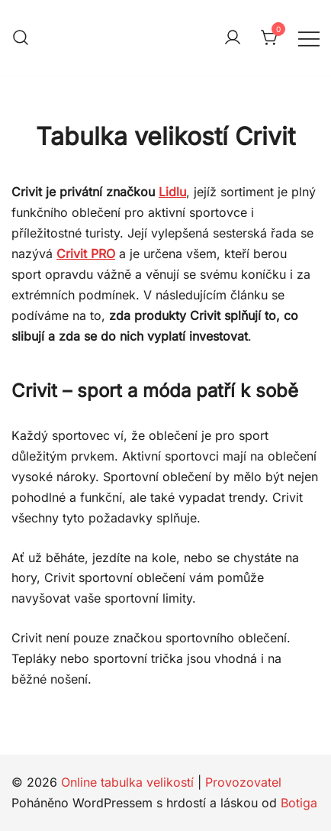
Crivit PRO (85, 253)
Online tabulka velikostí (127, 782)
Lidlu (172, 191)
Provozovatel (243, 782)
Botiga (299, 802)
